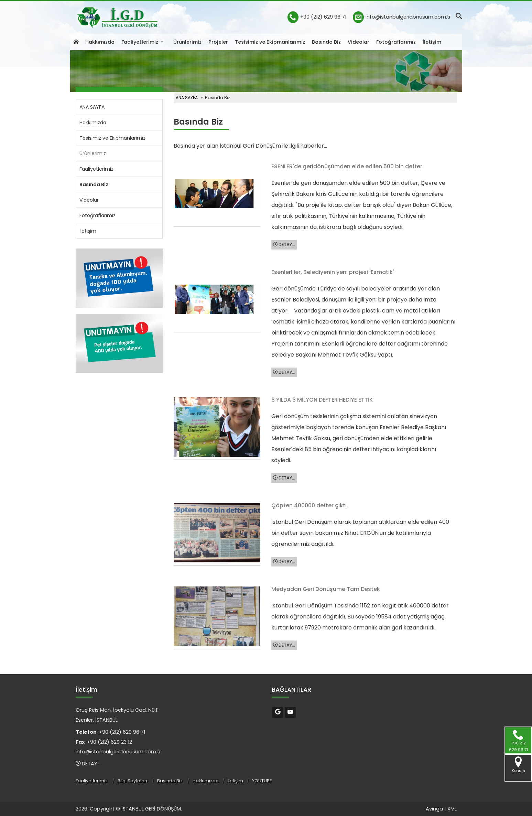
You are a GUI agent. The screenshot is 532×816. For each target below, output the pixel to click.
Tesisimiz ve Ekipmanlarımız (270, 42)
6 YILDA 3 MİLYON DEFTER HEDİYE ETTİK (322, 400)
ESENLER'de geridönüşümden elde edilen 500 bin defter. (347, 166)
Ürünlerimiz (187, 42)
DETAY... (284, 244)
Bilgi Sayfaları (132, 780)
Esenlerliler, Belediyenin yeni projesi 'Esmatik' (332, 272)
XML (452, 808)
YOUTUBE (262, 780)
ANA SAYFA (92, 107)
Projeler (218, 42)
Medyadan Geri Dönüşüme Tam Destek (325, 589)
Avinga (434, 808)
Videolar (358, 42)
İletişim (432, 42)
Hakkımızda (100, 42)
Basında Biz (326, 42)
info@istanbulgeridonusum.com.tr (408, 16)
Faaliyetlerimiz (139, 42)
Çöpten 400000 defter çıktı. (309, 505)
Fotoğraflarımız (396, 42)
